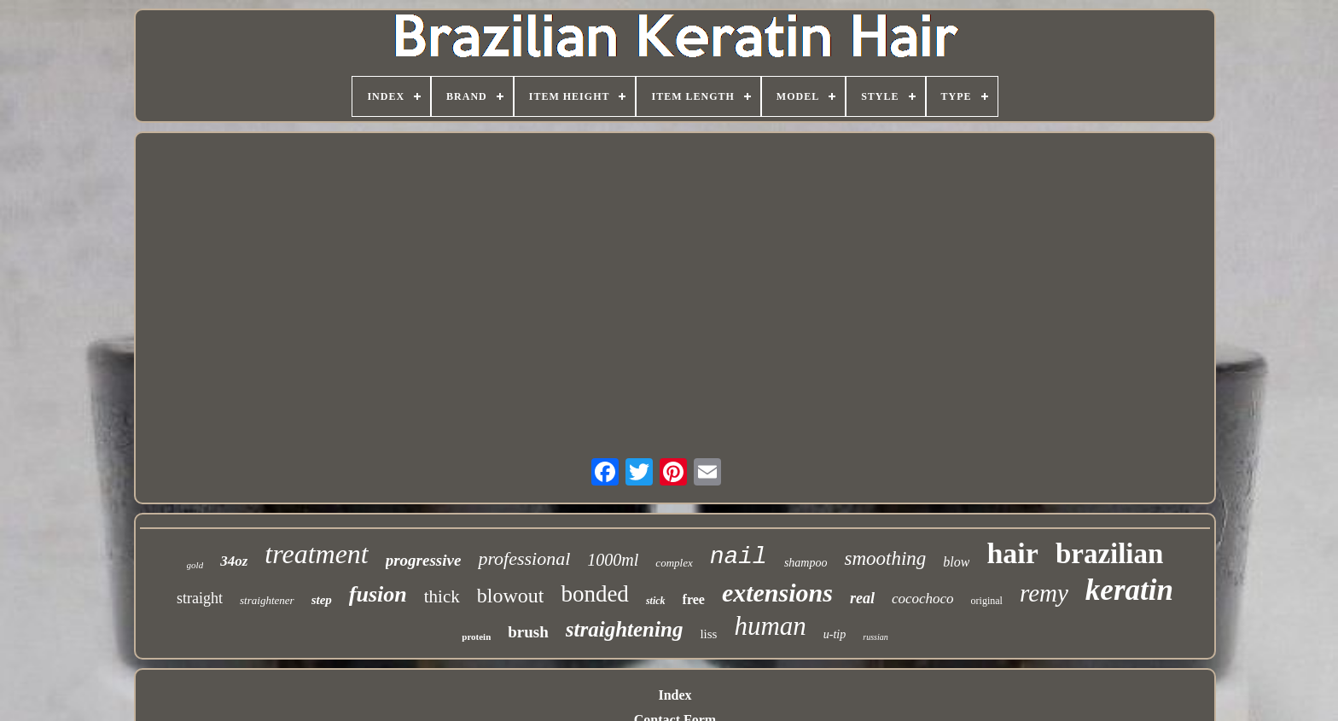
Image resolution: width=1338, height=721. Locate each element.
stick (656, 601)
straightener (267, 600)
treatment (316, 553)
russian (875, 637)
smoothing (885, 558)
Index (674, 695)
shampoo (806, 562)
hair (1012, 553)
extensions (777, 593)
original (987, 601)
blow (956, 562)
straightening (625, 629)
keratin (1129, 590)
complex (673, 562)
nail (738, 557)
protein (476, 636)
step (321, 600)
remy (1044, 593)
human (770, 626)
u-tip (834, 634)
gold (195, 565)
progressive (424, 560)
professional (524, 558)
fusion (378, 594)
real (862, 598)
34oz (233, 561)
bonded (594, 594)
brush (528, 632)
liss (708, 634)
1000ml (612, 559)
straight (200, 598)
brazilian (1110, 553)
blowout (510, 595)
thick (442, 596)
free (694, 599)
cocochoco (923, 598)
